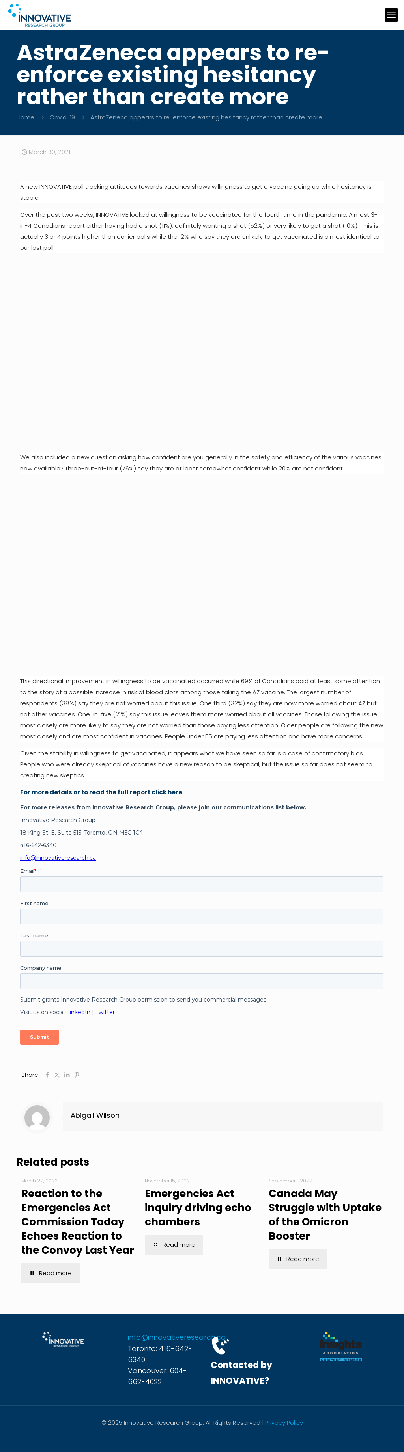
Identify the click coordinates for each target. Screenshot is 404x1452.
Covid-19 (62, 117)
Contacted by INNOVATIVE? (241, 1373)
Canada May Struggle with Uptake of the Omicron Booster (325, 1214)
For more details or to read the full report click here (101, 792)
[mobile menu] (391, 15)
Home (25, 117)
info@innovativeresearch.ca (177, 1337)
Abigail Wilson (95, 1115)
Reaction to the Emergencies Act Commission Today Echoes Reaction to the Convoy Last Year (77, 1221)
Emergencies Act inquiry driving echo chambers (198, 1207)
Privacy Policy (284, 1423)
